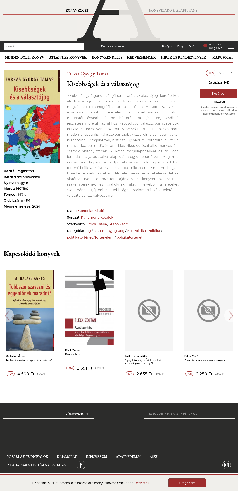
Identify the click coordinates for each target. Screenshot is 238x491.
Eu (129, 231)
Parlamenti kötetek (97, 217)
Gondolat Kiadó (91, 211)
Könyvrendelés (107, 57)
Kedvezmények (141, 57)
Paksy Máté (191, 356)
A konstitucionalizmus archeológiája (204, 360)
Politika (139, 231)
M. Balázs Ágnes (15, 356)
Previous (7, 315)
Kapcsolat (222, 57)
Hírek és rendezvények (183, 57)
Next (231, 315)
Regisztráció (185, 46)
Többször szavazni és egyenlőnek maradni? (29, 360)
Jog (88, 231)
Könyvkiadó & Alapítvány (173, 10)
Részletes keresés (113, 46)
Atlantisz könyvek (68, 57)
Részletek (142, 483)
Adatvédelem (128, 456)
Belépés (167, 46)
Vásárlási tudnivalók (27, 456)
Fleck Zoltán (72, 350)
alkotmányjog (105, 231)
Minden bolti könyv (24, 57)
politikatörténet (80, 237)
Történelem (104, 237)
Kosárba (218, 93)
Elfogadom (187, 483)
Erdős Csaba (96, 224)
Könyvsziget (77, 10)
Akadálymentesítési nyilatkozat (37, 465)
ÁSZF (154, 456)
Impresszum (96, 456)
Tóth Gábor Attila (136, 356)
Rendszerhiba (72, 354)
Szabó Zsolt (118, 224)
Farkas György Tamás (87, 73)
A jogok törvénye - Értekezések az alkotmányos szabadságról (143, 361)
